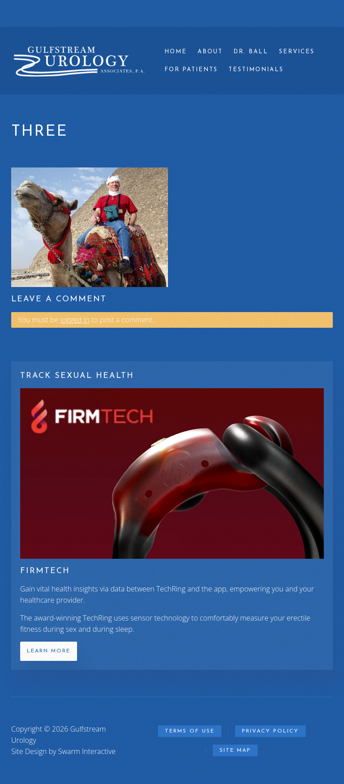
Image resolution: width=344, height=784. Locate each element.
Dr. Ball (250, 52)
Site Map (235, 750)
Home (175, 52)
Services (296, 52)
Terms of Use (190, 731)
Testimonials (256, 70)
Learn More (48, 651)
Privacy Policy (270, 731)
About (210, 52)
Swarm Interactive (87, 751)
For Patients (191, 70)
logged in (74, 320)
